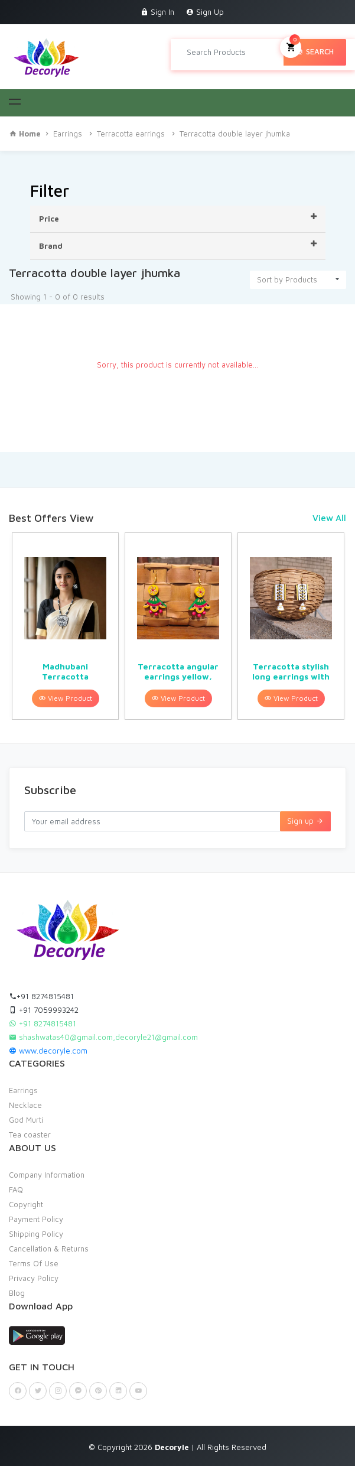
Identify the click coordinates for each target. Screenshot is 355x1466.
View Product (65, 698)
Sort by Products (287, 279)
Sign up (305, 820)
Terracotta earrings (131, 133)
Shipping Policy (36, 1234)
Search (315, 51)
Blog (17, 1293)
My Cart (290, 46)
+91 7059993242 (44, 1010)
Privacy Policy (33, 1278)
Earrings (67, 133)
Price (178, 218)
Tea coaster (30, 1134)
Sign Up (205, 12)
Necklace (25, 1105)
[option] (65, 626)
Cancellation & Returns (49, 1248)
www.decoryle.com (48, 1050)
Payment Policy (36, 1219)
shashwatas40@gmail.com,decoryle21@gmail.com (103, 1037)
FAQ (16, 1189)
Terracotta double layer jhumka (235, 133)
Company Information (46, 1174)
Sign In (157, 12)
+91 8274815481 (41, 996)
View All (329, 518)
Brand (178, 245)
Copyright (26, 1204)
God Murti (26, 1119)
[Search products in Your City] (232, 52)
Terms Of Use (33, 1263)
